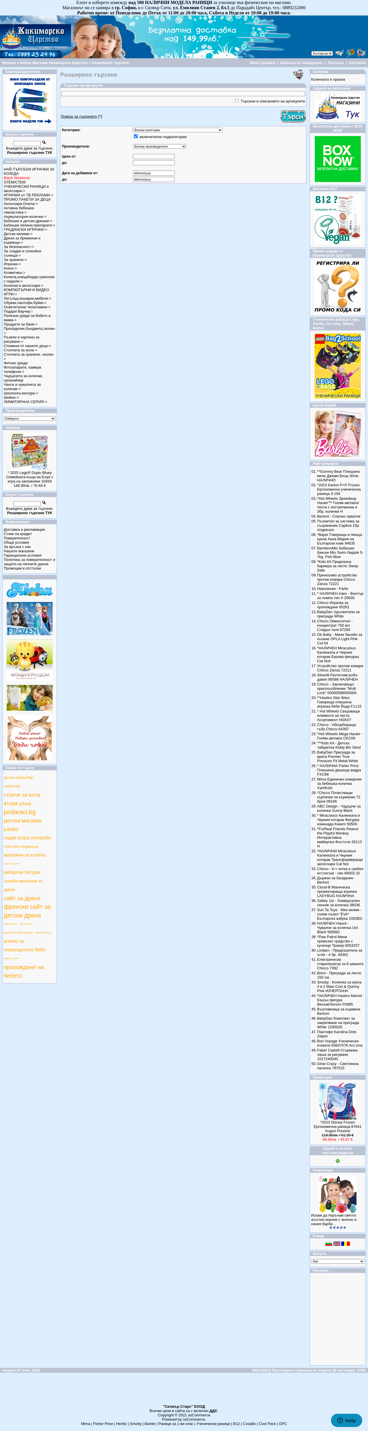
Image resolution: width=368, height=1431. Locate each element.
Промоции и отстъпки (22, 568)
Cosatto (249, 1424)
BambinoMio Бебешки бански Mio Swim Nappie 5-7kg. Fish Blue (340, 552)
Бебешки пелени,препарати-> (29, 225)
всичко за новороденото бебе (24, 945)
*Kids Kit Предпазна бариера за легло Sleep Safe (337, 565)
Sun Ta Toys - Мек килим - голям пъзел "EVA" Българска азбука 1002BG (340, 914)
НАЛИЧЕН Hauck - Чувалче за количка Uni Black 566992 (337, 927)
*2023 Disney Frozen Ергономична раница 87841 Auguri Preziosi (337, 1126)
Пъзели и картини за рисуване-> (21, 339)
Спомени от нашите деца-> (27, 346)
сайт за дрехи (22, 898)
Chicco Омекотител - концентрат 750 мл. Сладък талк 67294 (335, 625)
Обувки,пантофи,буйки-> (25, 303)
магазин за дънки (11, 864)
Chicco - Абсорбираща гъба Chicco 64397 (336, 727)
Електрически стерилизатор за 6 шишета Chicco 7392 (340, 963)
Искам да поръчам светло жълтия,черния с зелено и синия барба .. (333, 1219)
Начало (9, 63)
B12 (236, 1424)
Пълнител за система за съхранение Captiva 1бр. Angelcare (338, 525)
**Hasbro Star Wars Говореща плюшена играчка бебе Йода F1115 (339, 702)
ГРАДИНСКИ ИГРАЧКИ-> (25, 229)
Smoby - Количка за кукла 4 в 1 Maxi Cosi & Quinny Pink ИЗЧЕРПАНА (339, 986)
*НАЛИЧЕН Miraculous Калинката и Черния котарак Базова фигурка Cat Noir (338, 654)
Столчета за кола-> (20, 350)
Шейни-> (11, 397)
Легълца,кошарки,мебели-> (27, 298)
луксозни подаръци (21, 846)
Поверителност (17, 538)
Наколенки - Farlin (332, 588)
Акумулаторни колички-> (25, 216)
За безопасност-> (19, 247)
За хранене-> (15, 259)
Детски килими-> (18, 234)
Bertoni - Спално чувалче (339, 516)
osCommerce (199, 1415)
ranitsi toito (12, 786)
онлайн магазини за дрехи (23, 885)
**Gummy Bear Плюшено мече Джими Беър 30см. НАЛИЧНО (338, 475)
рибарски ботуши (22, 872)
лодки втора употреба (27, 837)
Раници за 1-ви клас (175, 1424)
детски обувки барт (19, 778)
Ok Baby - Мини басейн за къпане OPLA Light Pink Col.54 (339, 638)
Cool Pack (267, 1424)
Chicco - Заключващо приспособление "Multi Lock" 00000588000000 (336, 688)
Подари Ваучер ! (18, 311)
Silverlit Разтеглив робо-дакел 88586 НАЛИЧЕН (337, 677)
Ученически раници (213, 1424)
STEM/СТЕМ (15, 182)
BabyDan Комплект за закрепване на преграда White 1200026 (338, 1022)
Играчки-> (12, 264)
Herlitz (121, 1424)
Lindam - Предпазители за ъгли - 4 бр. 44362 (339, 952)
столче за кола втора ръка (22, 799)
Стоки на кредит (18, 534)
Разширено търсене (110, 63)
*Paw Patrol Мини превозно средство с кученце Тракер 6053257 (338, 941)
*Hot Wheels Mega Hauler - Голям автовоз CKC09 (340, 736)
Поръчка (336, 63)
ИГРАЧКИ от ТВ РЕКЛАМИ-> (28, 195)
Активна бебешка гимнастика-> (19, 210)
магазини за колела (24, 855)
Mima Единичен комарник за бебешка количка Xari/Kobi (339, 783)
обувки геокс (10, 924)
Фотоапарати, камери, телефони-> (23, 369)
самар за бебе (11, 958)
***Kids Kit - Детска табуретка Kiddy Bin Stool (339, 745)
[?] (81, 116)
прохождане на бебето (24, 971)
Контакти (357, 63)
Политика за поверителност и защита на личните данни (29, 561)
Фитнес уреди (16, 363)
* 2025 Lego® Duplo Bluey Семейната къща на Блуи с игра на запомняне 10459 (29, 476)
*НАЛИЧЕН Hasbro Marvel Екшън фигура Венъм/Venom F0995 (339, 1000)
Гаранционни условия (22, 555)
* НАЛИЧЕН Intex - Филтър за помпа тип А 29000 (340, 595)
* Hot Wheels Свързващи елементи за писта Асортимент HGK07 (338, 715)
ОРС (283, 1424)
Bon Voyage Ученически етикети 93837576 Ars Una (340, 1043)
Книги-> (10, 268)
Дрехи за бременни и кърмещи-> (22, 240)
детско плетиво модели (18, 932)
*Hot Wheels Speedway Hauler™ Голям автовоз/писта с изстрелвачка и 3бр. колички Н (338, 505)
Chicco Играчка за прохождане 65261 (333, 605)
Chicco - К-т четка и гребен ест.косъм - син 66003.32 (340, 871)
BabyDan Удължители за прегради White (338, 614)
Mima (85, 1424)
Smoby (135, 1424)
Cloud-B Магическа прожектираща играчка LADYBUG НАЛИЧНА (337, 891)
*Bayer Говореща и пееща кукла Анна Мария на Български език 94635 (339, 538)
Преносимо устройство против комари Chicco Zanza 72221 (337, 579)
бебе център (43, 932)
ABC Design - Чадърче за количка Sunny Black (339, 808)
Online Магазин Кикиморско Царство (54, 63)
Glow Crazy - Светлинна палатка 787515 (338, 1066)
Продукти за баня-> (21, 324)
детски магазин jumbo (22, 825)
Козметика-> (14, 272)
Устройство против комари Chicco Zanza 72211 (340, 668)
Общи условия (16, 542)
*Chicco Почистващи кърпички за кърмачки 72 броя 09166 (338, 797)
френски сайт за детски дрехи (27, 911)
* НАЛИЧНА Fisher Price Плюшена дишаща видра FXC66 (339, 770)
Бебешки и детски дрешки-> (28, 221)
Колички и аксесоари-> (23, 285)
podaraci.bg (20, 812)
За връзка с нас (17, 547)
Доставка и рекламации (24, 529)
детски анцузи (26, 924)
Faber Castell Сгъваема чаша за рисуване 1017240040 (337, 1054)
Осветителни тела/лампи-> (27, 307)
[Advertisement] (184, 1391)
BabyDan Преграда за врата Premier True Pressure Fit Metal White (337, 756)
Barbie (150, 1424)
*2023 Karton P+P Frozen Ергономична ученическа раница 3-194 (339, 489)
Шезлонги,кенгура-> (21, 393)
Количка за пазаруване (301, 63)
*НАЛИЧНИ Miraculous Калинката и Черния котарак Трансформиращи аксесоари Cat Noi (340, 857)
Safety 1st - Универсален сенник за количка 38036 (338, 903)
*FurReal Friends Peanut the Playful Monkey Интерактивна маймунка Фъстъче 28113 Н (339, 837)
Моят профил (262, 63)
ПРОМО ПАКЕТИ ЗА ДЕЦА (27, 199)
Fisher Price (103, 1424)
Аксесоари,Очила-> (21, 204)
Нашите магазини (19, 551)
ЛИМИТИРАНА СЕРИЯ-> (25, 402)
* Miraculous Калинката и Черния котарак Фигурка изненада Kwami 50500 (338, 819)
